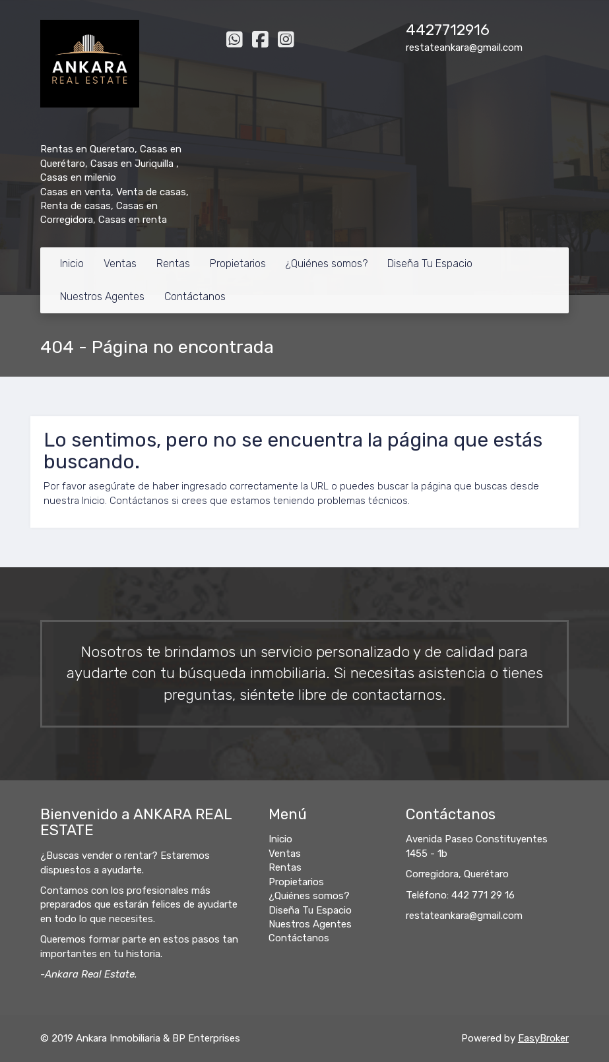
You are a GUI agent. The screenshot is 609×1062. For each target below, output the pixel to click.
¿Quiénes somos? (327, 263)
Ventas (120, 263)
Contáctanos (195, 296)
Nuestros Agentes (102, 296)
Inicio (72, 263)
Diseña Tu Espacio (429, 263)
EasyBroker (543, 1038)
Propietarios (238, 263)
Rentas (173, 263)
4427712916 (448, 30)
